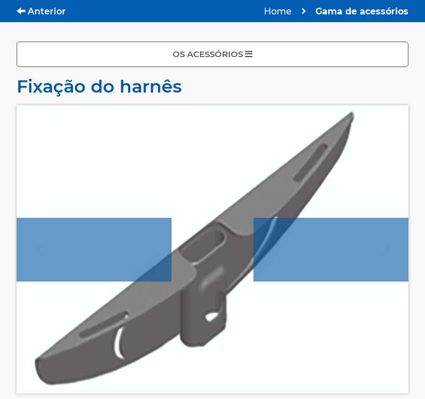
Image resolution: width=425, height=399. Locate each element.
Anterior (41, 11)
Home (278, 11)
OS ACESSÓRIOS (212, 54)
